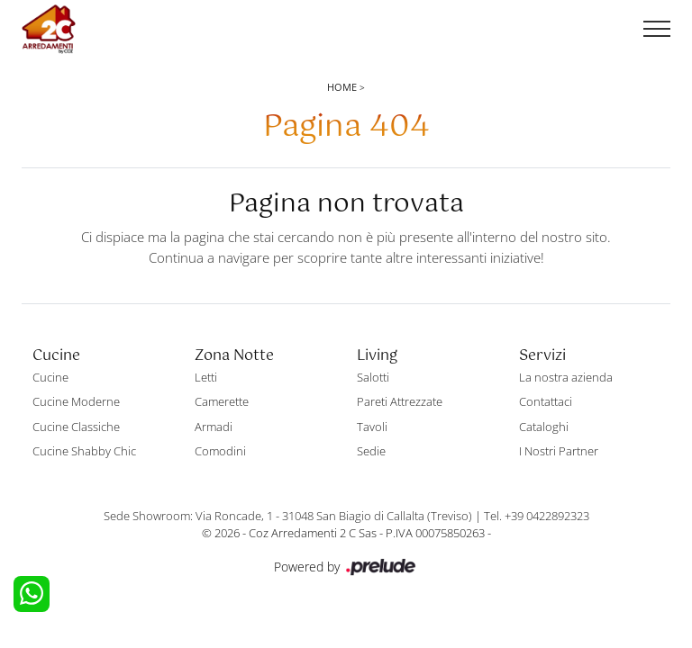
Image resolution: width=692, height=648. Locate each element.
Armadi (213, 426)
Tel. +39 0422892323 (536, 516)
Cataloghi (544, 426)
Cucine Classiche (76, 426)
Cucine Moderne (76, 401)
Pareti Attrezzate (399, 401)
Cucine (50, 377)
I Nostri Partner (558, 451)
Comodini (220, 451)
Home (342, 87)
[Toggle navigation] (656, 30)
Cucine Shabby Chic (84, 451)
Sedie (371, 451)
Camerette (222, 401)
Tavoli (372, 426)
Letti (206, 377)
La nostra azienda (566, 377)
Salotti (373, 377)
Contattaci (545, 401)
